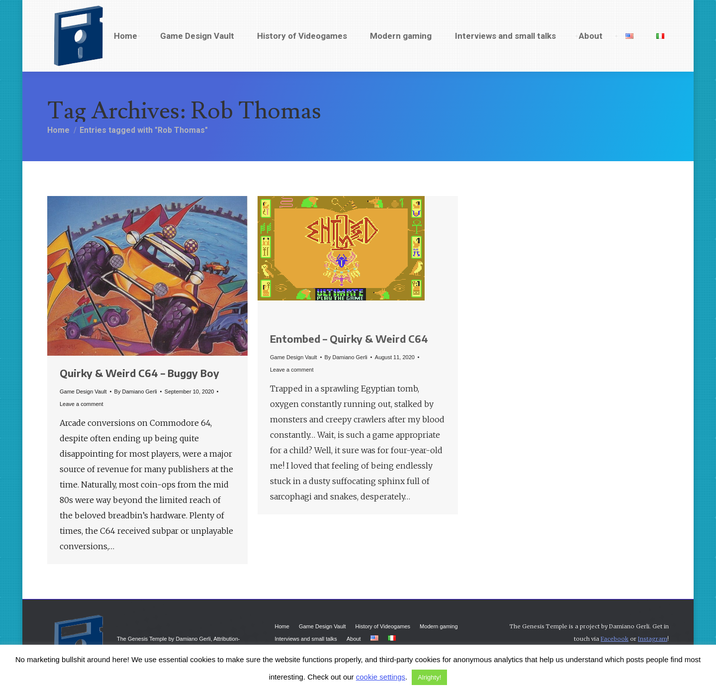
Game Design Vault (83, 392)
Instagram (652, 638)
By (135, 392)
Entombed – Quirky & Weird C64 (349, 338)
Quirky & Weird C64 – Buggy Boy (139, 373)
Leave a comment (81, 404)
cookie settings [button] (380, 677)
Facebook (614, 638)
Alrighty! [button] (429, 677)
